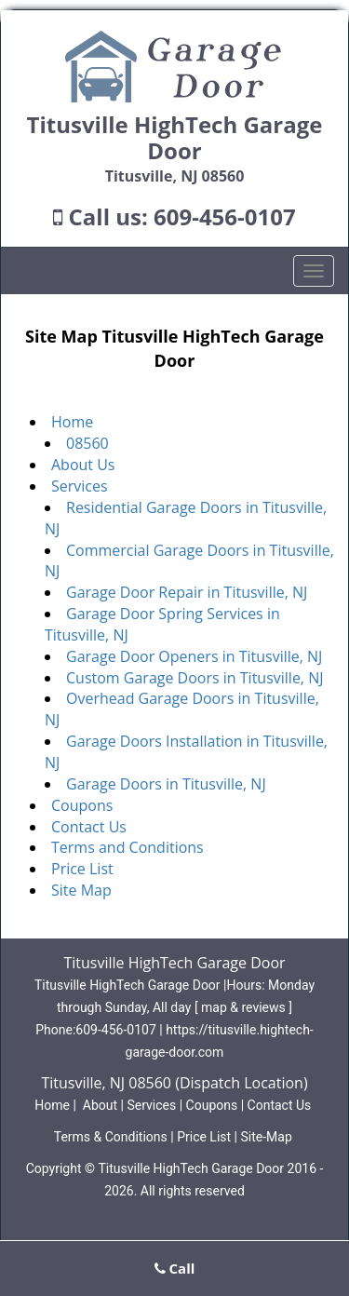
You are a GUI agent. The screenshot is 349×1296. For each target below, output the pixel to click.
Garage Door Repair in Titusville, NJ (186, 592)
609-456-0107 (225, 216)
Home (72, 422)
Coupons (82, 805)
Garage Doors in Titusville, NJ (166, 784)
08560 (87, 443)
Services (79, 486)
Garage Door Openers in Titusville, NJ (194, 656)
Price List (82, 868)
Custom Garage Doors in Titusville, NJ (195, 678)
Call (174, 1268)
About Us (83, 464)
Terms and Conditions (127, 847)
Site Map (81, 890)
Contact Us (89, 827)
